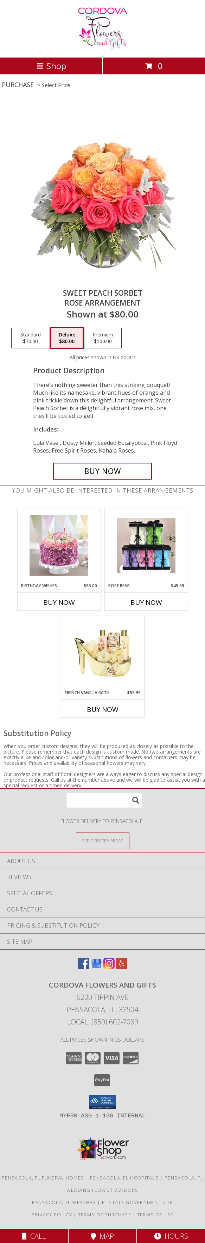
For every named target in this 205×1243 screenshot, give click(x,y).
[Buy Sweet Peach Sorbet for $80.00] (102, 471)
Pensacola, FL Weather (64, 1202)
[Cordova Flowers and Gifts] (102, 47)
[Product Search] (104, 800)
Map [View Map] (102, 1236)
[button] (102, 1102)
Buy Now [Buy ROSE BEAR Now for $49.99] (146, 602)
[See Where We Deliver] (102, 840)
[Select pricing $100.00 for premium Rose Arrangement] (102, 338)
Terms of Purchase (104, 1214)
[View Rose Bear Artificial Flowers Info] (146, 545)
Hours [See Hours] (171, 1236)
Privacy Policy (52, 1214)
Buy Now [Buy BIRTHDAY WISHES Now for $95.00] (59, 602)
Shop (51, 66)
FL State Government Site (137, 1202)
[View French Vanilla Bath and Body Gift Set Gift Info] (102, 652)
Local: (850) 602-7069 (102, 1022)
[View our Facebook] (83, 967)
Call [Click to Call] (34, 1236)
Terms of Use (155, 1214)
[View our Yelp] (121, 967)
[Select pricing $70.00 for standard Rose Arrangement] (31, 338)
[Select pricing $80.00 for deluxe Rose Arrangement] (67, 338)
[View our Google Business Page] (96, 967)
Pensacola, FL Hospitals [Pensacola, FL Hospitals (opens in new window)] (124, 1178)
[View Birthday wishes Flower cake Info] (59, 545)
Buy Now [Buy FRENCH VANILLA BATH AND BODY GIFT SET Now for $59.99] (102, 709)
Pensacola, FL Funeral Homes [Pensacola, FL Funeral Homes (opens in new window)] (43, 1178)
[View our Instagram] (109, 967)
